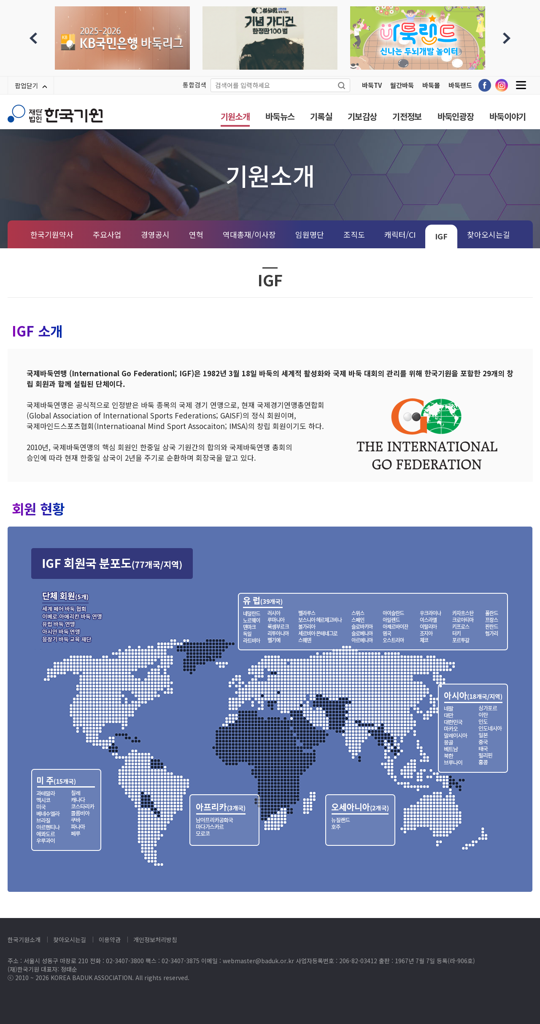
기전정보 (406, 116)
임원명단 (309, 234)
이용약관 (110, 939)
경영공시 (155, 234)
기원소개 (235, 116)
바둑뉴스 (279, 116)
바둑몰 (431, 85)
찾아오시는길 (488, 234)
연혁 (196, 234)
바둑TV (372, 85)
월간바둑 (402, 85)
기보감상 (362, 116)
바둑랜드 (460, 85)
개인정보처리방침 (155, 939)
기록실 (321, 116)
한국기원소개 (24, 939)
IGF (441, 236)
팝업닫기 (31, 85)
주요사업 (107, 234)
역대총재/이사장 (249, 234)
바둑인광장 (455, 116)
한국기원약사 (51, 234)
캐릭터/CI (400, 234)
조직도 (354, 234)
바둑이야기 (507, 116)
